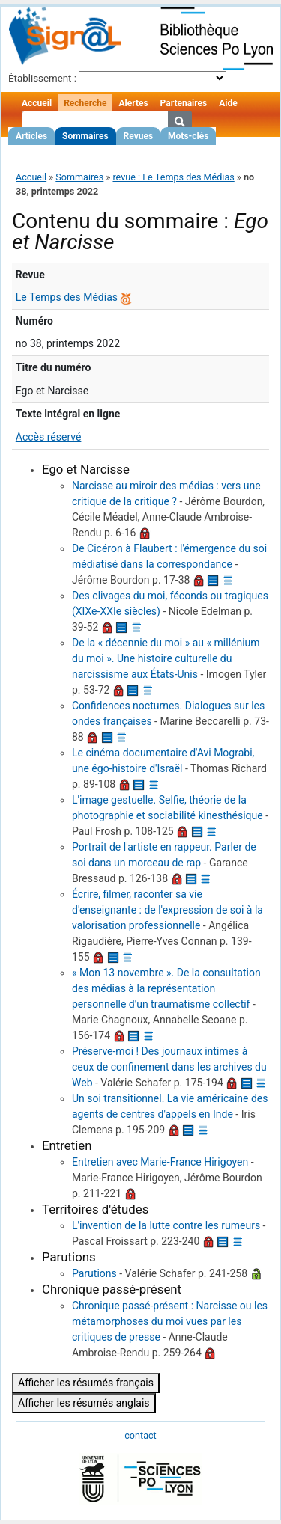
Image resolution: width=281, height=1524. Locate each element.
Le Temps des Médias (67, 297)
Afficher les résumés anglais (84, 1403)
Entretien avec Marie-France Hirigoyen (160, 1162)
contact (140, 1435)
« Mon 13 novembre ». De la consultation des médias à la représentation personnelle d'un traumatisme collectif (166, 988)
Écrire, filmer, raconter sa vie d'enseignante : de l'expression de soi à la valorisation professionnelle (167, 909)
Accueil (37, 103)
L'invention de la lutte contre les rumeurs (166, 1225)
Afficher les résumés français (86, 1383)
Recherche (85, 103)
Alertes (133, 103)
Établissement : (42, 78)
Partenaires (184, 103)
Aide (228, 103)
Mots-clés (188, 136)
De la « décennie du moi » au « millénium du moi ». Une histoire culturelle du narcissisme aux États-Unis (166, 658)
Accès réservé (49, 437)
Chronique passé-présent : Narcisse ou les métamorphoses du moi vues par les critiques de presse (170, 1321)
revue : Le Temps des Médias (173, 177)
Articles (31, 136)
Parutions (94, 1273)
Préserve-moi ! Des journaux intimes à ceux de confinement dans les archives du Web (169, 1067)
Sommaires (85, 136)
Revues (139, 136)
